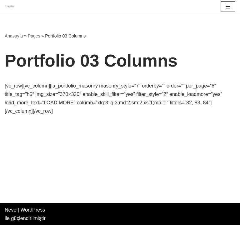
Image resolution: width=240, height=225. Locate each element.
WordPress (32, 209)
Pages (34, 35)
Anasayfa (14, 35)
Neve (10, 209)
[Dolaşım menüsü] (228, 6)
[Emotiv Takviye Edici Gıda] (11, 6)
